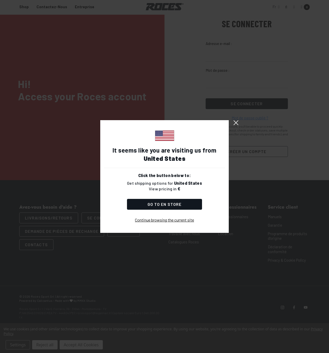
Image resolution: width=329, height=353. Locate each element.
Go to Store (165, 204)
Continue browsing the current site (164, 219)
